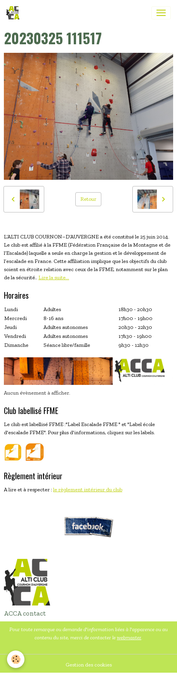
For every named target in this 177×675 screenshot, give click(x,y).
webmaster (129, 637)
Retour (88, 199)
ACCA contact (25, 613)
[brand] (14, 12)
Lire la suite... (53, 277)
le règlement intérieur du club (87, 489)
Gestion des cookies (89, 664)
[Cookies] (15, 659)
